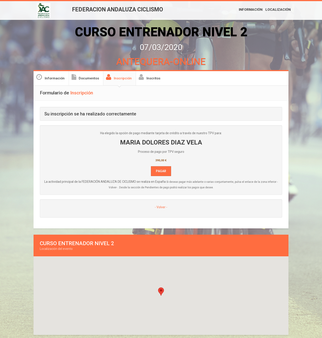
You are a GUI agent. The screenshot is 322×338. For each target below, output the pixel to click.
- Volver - (161, 207)
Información (251, 10)
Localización (278, 10)
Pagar (161, 171)
